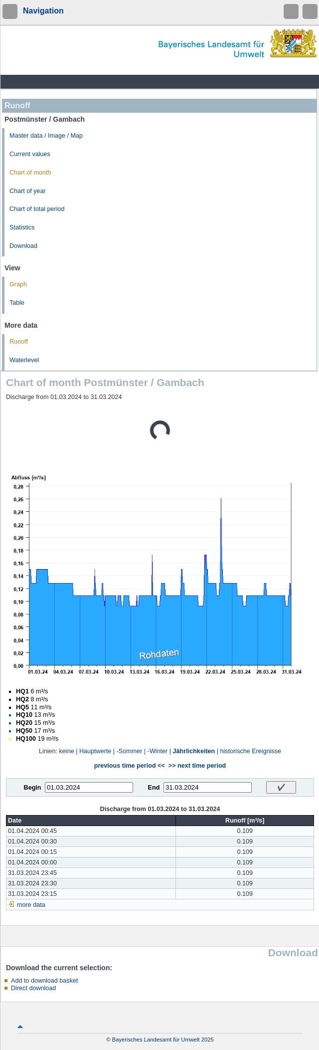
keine (66, 751)
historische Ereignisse (251, 751)
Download (23, 245)
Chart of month (30, 172)
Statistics (21, 227)
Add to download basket (44, 980)
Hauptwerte (95, 751)
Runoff (18, 341)
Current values (29, 154)
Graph (18, 284)
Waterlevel (24, 360)
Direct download (33, 988)
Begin (32, 787)
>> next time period (197, 765)
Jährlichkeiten (194, 751)
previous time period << (129, 765)
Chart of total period (37, 209)
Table (16, 302)
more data (31, 904)
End (154, 787)
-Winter (158, 751)
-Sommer (130, 751)
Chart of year (27, 191)
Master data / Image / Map (46, 135)
